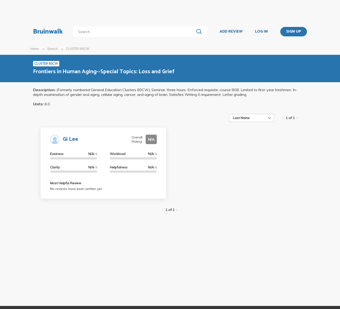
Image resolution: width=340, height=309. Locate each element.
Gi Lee (70, 139)
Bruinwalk (48, 31)
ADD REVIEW (231, 32)
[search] (134, 31)
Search (52, 49)
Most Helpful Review (65, 183)
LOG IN (261, 32)
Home (34, 49)
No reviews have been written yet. (76, 189)
